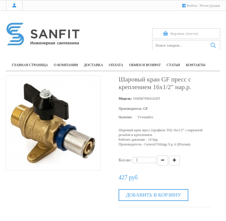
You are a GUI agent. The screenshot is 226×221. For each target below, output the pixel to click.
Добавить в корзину (153, 195)
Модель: (125, 98)
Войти (192, 5)
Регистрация (210, 5)
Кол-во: (125, 160)
